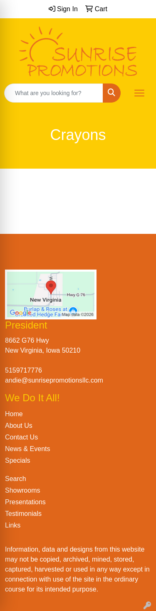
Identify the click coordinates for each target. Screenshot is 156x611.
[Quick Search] (53, 93)
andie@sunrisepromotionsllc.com (54, 380)
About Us (18, 425)
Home (14, 413)
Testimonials (23, 513)
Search (15, 478)
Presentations (25, 501)
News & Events (27, 448)
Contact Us (21, 437)
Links (12, 525)
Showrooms (22, 490)
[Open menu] (139, 93)
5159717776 (23, 370)
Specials (17, 460)
